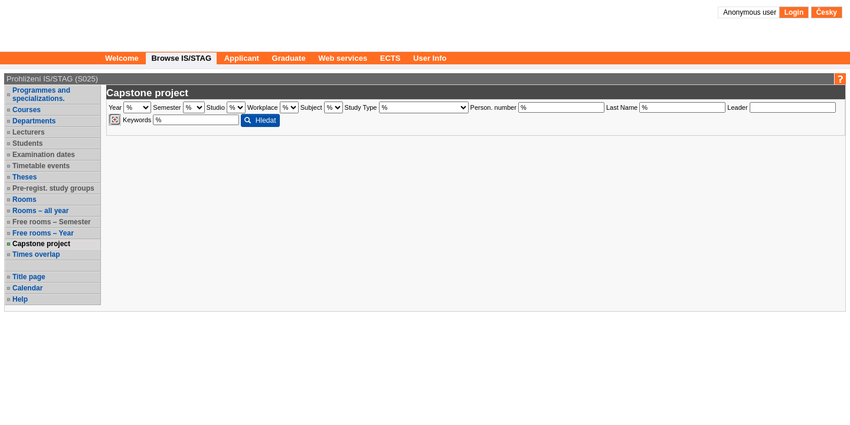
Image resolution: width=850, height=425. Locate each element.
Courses (26, 110)
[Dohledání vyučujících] (115, 120)
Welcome (122, 58)
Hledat (260, 120)
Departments (33, 121)
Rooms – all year (40, 211)
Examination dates (43, 155)
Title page (28, 277)
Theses (24, 177)
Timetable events (41, 166)
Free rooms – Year (43, 233)
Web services (342, 58)
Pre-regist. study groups (53, 188)
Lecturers (28, 132)
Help (20, 299)
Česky (826, 12)
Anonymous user (750, 12)
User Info (429, 58)
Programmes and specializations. (41, 94)
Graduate (289, 58)
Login (794, 12)
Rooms (24, 199)
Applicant (241, 58)
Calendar (27, 288)
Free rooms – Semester (51, 222)
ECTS (390, 58)
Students (27, 143)
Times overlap (36, 254)
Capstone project (41, 244)
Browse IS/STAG (181, 58)
